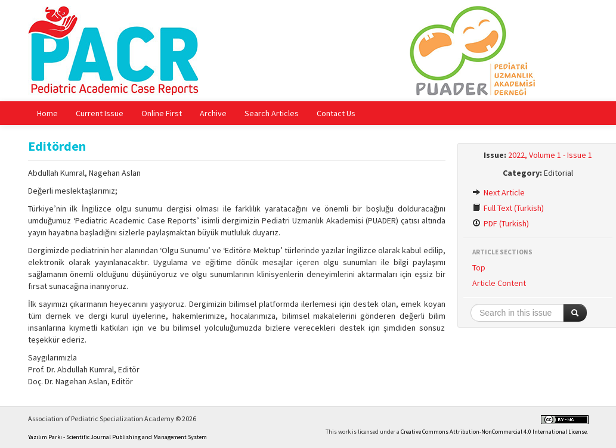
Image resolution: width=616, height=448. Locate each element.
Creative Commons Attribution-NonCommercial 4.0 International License (494, 431)
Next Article (498, 192)
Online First (161, 113)
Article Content (499, 283)
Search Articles (271, 113)
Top (478, 267)
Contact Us (336, 113)
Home (47, 113)
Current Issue (99, 113)
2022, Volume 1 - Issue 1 (550, 155)
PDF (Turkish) (500, 223)
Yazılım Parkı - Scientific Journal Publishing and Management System (117, 437)
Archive (213, 113)
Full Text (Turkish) (508, 208)
